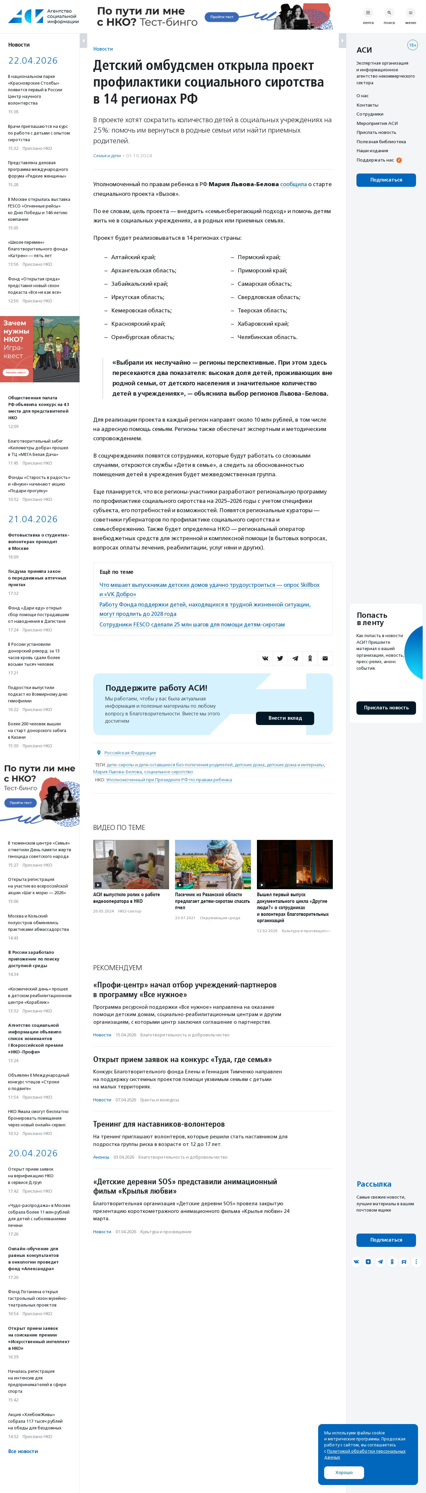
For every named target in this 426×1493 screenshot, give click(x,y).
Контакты (367, 105)
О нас (362, 95)
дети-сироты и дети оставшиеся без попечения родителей (170, 764)
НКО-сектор (129, 911)
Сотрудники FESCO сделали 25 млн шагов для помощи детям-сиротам (194, 624)
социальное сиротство (168, 771)
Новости (103, 49)
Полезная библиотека (381, 141)
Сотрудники (369, 114)
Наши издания (372, 150)
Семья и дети (107, 156)
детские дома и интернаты (295, 764)
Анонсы (101, 1156)
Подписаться (386, 180)
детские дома (250, 764)
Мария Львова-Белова (117, 771)
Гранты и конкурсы (159, 1099)
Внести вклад (285, 718)
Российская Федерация (130, 752)
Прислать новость (376, 132)
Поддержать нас (375, 160)
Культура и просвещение (306, 930)
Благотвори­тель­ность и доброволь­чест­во (185, 1034)
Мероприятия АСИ (377, 123)
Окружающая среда (220, 917)
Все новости (23, 1451)
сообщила (294, 184)
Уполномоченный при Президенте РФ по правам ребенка (169, 779)
